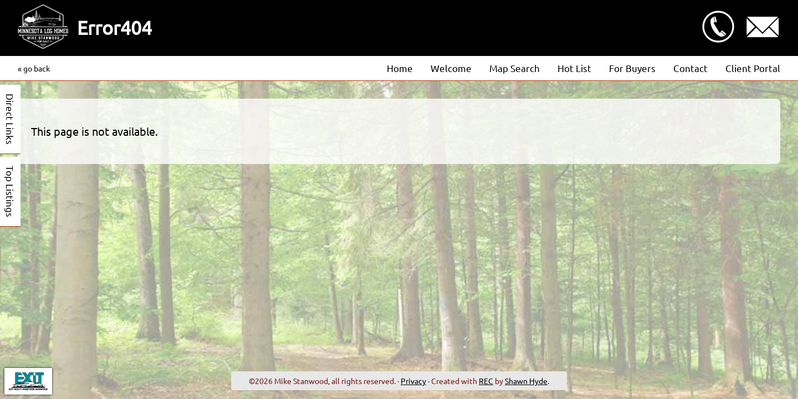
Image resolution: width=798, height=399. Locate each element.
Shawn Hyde (526, 381)
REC (486, 381)
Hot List (574, 68)
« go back (34, 68)
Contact (690, 68)
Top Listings (10, 191)
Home (400, 68)
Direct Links (10, 119)
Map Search (514, 68)
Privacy (413, 381)
